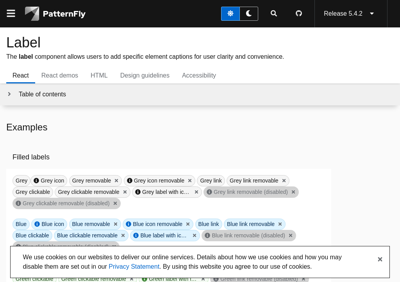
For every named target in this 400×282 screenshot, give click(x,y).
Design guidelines (145, 75)
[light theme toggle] (230, 14)
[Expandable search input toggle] (273, 14)
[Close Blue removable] (115, 224)
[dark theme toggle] (248, 14)
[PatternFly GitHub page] (298, 14)
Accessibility (199, 75)
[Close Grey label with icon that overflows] (196, 192)
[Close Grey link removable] (284, 180)
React (20, 75)
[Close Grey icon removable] (189, 180)
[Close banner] (380, 260)
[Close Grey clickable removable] (125, 192)
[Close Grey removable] (116, 180)
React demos (59, 75)
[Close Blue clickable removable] (123, 235)
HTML (99, 75)
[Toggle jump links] (36, 94)
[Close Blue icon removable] (187, 224)
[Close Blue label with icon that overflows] (194, 235)
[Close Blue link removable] (280, 224)
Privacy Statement (134, 266)
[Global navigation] (11, 13)
